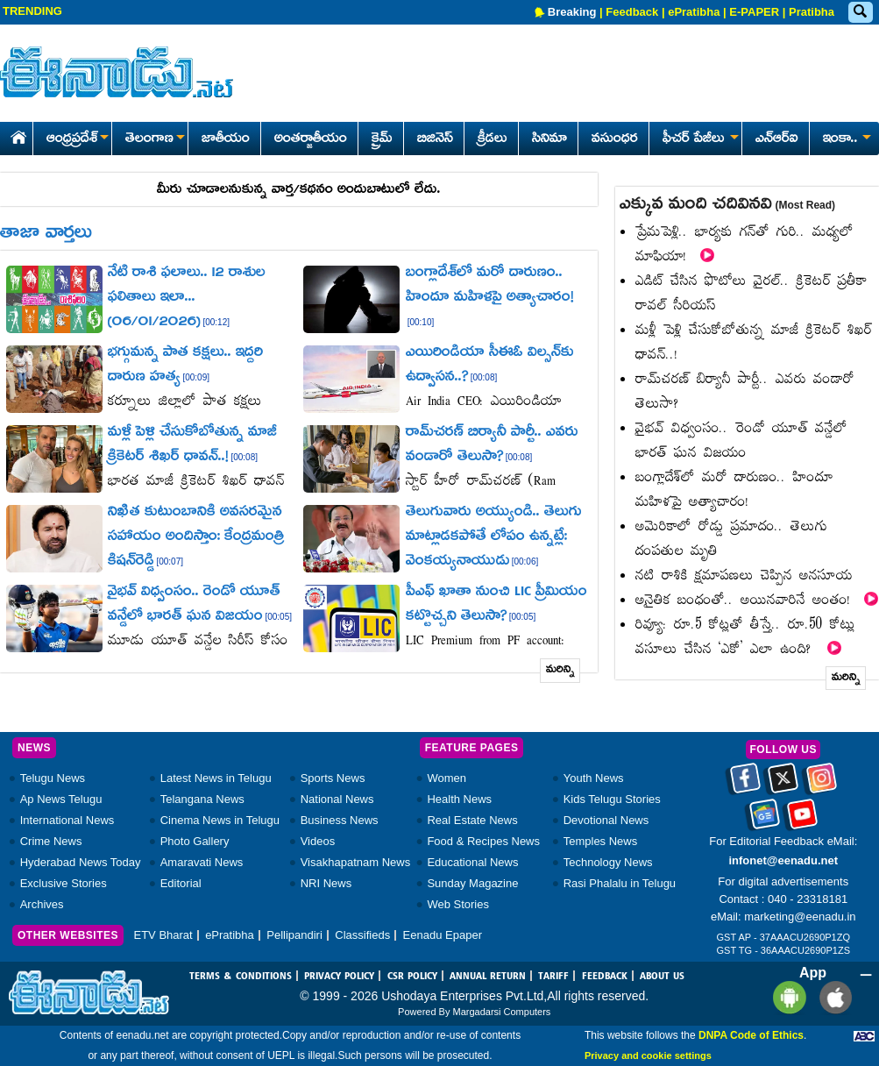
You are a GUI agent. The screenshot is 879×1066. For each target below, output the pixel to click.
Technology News (608, 862)
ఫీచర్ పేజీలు (699, 139)
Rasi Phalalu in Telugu (620, 883)
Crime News (51, 841)
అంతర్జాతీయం (310, 139)
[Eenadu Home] (15, 134)
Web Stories (458, 904)
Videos (318, 841)
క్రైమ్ (382, 139)
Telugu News (52, 778)
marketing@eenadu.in (799, 916)
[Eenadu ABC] (864, 1035)
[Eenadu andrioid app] (786, 997)
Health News (459, 799)
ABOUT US (662, 976)
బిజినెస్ (435, 139)
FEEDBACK (604, 976)
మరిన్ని (560, 670)
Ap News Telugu (61, 799)
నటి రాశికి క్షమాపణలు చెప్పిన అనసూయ (744, 576)
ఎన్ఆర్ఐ (776, 139)
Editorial (181, 883)
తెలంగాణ (154, 139)
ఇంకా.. (845, 139)
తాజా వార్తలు (46, 234)
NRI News (326, 883)
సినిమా (549, 139)
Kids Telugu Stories (612, 799)
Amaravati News (202, 862)
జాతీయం (226, 139)
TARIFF (553, 976)
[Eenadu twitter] (783, 784)
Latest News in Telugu (216, 778)
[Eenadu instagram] (821, 784)
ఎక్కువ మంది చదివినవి (727, 205)
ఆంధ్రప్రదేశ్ (77, 139)
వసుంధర (615, 139)
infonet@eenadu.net (783, 860)
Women (446, 778)
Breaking (572, 11)
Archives (42, 904)
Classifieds (362, 935)
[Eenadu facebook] (745, 784)
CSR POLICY (412, 976)
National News (337, 799)
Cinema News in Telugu (220, 820)
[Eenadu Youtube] (802, 820)
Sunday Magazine (472, 883)
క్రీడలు (492, 139)
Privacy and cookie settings (648, 1055)
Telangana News (202, 799)
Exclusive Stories (63, 883)
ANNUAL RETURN (488, 976)
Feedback (632, 11)
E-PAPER (754, 11)
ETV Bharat (162, 935)
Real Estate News (472, 820)
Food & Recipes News (483, 841)
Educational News (472, 862)
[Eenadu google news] (764, 820)
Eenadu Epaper (442, 935)
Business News (340, 820)
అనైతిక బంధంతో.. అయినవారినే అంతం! (756, 601)
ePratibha (694, 11)
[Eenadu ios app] (831, 997)
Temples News (601, 841)
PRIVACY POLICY (339, 976)
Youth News (594, 778)
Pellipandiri (294, 935)
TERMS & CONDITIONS (240, 976)
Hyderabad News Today (80, 862)
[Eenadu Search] (859, 12)
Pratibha (811, 11)
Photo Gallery (195, 841)
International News (67, 820)
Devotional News (606, 820)
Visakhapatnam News (356, 862)
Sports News (333, 778)
